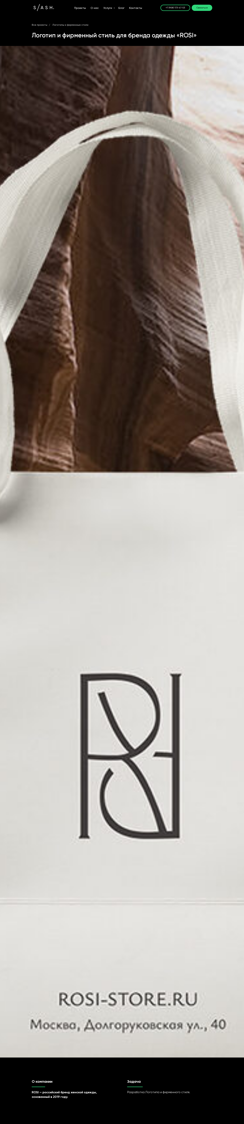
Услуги (108, 7)
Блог (121, 7)
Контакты (135, 7)
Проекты (80, 7)
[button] (202, 8)
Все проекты (39, 24)
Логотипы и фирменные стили (70, 24)
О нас (95, 7)
